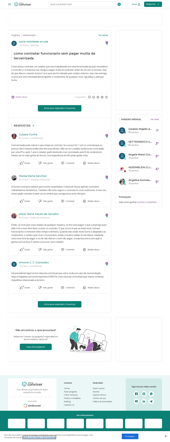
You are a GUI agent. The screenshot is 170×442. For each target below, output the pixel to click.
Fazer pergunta (70, 391)
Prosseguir (130, 436)
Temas (67, 388)
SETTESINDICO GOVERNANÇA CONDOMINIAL (140, 141)
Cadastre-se (69, 405)
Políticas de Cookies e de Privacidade (39, 437)
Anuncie (96, 391)
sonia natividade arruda (33, 41)
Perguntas (15, 35)
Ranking (67, 401)
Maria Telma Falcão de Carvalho (39, 214)
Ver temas (103, 35)
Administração (29, 35)
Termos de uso (99, 398)
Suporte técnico (99, 395)
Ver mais (155, 119)
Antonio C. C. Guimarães (34, 262)
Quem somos (99, 388)
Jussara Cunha (28, 134)
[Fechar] (166, 436)
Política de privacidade (102, 401)
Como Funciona (71, 395)
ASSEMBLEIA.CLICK (140, 167)
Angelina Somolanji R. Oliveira (140, 180)
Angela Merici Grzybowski (140, 154)
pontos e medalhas (146, 202)
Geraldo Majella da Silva (140, 129)
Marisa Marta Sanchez (33, 176)
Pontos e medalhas (72, 398)
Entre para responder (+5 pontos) (59, 108)
